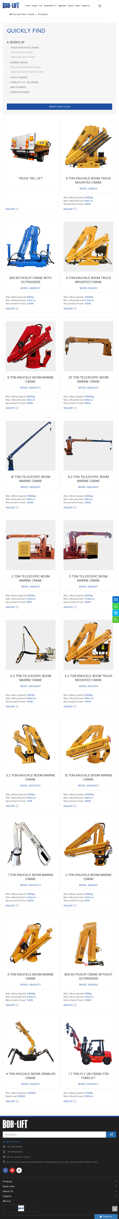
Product (35, 6)
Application (62, 6)
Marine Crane (17, 62)
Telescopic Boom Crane (22, 57)
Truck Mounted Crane (23, 47)
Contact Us (85, 6)
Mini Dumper (16, 87)
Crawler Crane (18, 92)
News (77, 6)
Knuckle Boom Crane (21, 52)
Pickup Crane (17, 77)
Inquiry (12, 209)
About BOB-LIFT (50, 6)
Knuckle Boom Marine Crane (25, 67)
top (114, 1208)
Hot (40, 6)
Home (28, 6)
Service (71, 6)
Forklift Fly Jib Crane (22, 82)
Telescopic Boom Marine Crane (26, 71)
